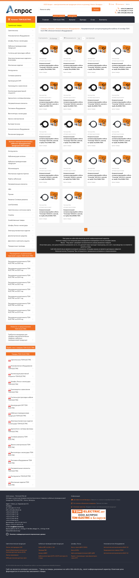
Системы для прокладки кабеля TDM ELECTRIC (20, 398)
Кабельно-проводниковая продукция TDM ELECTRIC (18, 414)
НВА (9, 189)
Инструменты (13, 70)
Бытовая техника (14, 124)
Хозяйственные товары (16, 220)
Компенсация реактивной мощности (17, 92)
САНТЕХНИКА (13, 205)
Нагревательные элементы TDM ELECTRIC (19, 469)
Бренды (83, 19)
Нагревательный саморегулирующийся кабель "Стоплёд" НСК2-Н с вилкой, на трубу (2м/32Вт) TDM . (97, 139)
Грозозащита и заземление (17, 86)
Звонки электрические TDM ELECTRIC (19, 445)
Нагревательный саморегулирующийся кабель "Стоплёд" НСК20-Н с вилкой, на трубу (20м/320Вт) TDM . (49, 213)
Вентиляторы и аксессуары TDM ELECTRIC (20, 453)
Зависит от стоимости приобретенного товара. (95, 499)
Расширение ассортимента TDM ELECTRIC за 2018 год (19, 318)
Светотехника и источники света (19, 210)
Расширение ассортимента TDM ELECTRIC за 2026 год (19, 262)
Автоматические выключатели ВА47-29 (116, 547)
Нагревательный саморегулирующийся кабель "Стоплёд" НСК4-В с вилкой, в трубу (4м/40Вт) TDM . (73, 103)
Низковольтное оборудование (19, 36)
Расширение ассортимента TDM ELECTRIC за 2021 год (19, 297)
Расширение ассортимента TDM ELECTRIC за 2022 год (19, 290)
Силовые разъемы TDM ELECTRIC (17, 438)
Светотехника (13, 30)
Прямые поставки (89, 503)
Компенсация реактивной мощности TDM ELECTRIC (18, 374)
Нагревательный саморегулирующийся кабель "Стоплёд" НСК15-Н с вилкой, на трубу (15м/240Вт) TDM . (121, 176)
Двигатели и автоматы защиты (19, 241)
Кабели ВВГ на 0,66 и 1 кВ (47, 547)
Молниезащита (13, 168)
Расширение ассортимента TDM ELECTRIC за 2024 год (19, 276)
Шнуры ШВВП (43, 553)
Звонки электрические (16, 119)
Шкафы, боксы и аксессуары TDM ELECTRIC (19, 382)
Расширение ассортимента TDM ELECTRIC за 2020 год (19, 304)
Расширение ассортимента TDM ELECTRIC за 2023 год (19, 283)
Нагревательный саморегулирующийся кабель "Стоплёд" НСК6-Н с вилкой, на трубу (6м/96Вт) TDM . (49, 176)
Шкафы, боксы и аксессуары (18, 41)
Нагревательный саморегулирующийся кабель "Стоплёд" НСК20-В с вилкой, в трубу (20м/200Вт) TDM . (49, 66)
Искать (96, 9)
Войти (128, 4)
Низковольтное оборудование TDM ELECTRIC (20, 367)
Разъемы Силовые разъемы (18, 199)
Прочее (10, 194)
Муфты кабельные (14, 179)
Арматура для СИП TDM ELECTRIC (17, 406)
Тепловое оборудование (17, 108)
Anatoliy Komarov (55, 565)
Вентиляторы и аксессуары (17, 113)
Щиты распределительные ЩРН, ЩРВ (83, 553)
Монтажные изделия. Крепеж (18, 173)
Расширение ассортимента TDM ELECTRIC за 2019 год (19, 311)
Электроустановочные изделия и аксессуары (19, 59)
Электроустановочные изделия (19, 230)
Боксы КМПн (75, 550)
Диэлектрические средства (17, 236)
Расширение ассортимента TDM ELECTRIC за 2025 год (19, 269)
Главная (45, 19)
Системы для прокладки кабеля (19, 53)
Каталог (72, 18)
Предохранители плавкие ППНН (113, 550)
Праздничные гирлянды (16, 246)
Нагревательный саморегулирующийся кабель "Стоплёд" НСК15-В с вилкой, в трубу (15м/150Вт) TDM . (73, 139)
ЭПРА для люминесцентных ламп (16, 558)
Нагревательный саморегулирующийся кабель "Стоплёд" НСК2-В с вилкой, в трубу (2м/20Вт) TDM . (49, 103)
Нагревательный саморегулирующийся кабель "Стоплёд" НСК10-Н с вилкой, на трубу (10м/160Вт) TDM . (97, 176)
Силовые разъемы (14, 75)
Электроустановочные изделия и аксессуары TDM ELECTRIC (20, 422)
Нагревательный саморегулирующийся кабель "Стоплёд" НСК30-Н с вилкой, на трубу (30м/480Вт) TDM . (121, 66)
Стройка (11, 215)
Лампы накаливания (12, 555)
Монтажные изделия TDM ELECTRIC (18, 483)
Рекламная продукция (16, 134)
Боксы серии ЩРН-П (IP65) (79, 547)
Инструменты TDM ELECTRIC (19, 476)
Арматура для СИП (14, 81)
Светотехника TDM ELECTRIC (19, 360)
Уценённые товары (15, 25)
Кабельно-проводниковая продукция (17, 47)
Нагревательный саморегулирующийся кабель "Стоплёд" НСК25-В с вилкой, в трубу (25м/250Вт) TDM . (73, 66)
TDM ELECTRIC (58, 18)
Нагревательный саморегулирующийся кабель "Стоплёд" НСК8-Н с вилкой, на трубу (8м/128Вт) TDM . (73, 176)
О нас (93, 19)
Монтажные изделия (15, 65)
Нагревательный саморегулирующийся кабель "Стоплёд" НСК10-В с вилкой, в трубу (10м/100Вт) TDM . (49, 139)
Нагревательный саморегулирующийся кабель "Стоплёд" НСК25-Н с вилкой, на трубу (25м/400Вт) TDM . (73, 213)
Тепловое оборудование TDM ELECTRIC (20, 461)
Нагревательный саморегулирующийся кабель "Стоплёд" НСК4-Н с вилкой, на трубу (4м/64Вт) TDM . (121, 139)
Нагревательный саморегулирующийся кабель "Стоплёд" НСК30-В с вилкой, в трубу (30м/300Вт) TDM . (97, 66)
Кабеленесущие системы (17, 156)
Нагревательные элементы (17, 103)
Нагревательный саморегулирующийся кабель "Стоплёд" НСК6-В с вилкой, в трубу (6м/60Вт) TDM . (97, 103)
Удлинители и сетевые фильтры (19, 98)
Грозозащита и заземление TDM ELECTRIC (19, 390)
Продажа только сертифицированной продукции (93, 507)
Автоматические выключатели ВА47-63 (116, 553)
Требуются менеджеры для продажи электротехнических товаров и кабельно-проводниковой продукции (18, 337)
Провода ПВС (43, 550)
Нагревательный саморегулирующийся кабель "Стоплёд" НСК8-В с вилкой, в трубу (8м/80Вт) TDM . (121, 103)
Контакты (103, 19)
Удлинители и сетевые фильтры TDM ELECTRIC (20, 430)
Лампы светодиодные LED (14, 547)
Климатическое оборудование (68, 28)
